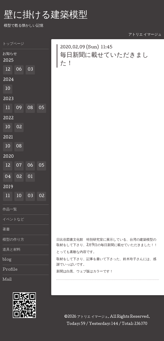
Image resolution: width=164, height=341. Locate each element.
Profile (10, 270)
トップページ (13, 44)
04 (8, 177)
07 (19, 166)
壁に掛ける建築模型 (46, 15)
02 (19, 127)
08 (30, 108)
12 (7, 70)
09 (19, 108)
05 (41, 108)
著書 (6, 230)
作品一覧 (10, 210)
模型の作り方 (13, 240)
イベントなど (13, 220)
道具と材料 (11, 250)
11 (7, 108)
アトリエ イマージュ (92, 317)
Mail (7, 280)
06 (19, 70)
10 (7, 89)
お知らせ (10, 54)
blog (7, 260)
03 (30, 70)
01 (30, 177)
